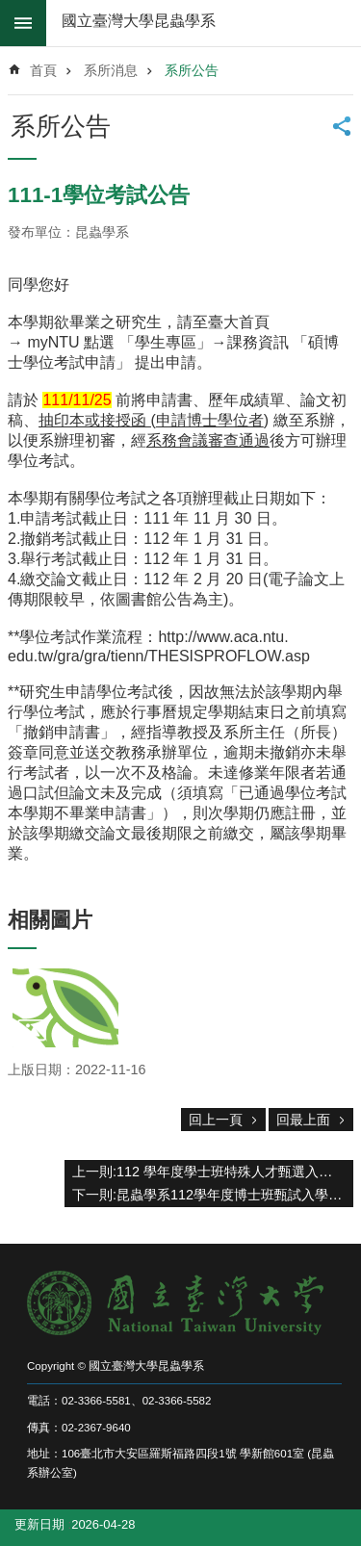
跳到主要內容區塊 (10, 10)
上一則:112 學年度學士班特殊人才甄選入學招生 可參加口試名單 (212, 1171)
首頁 (43, 70)
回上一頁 (216, 1119)
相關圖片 (50, 920)
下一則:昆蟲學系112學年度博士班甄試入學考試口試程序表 (212, 1194)
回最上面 (303, 1119)
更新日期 (39, 1524)
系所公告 (192, 70)
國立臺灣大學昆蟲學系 (139, 21)
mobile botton (23, 23)
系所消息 (111, 70)
